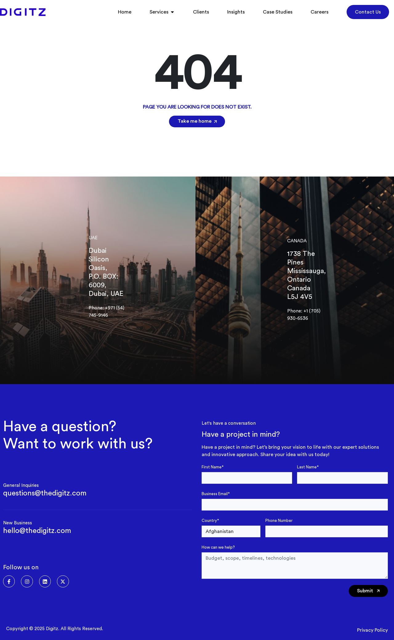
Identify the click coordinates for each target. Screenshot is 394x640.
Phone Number (279, 521)
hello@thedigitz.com (37, 531)
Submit (368, 591)
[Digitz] (23, 12)
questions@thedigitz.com (44, 493)
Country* (210, 521)
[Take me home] (214, 121)
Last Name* (308, 467)
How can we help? (218, 547)
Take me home (194, 121)
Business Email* (216, 494)
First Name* (212, 467)
